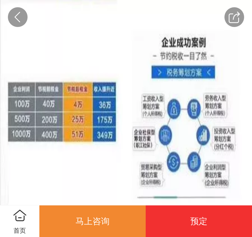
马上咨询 (92, 221)
